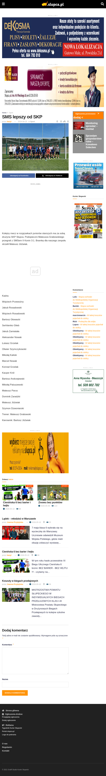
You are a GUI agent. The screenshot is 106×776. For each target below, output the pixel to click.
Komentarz (8, 644)
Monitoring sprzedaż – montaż (92, 126)
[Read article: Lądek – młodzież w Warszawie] (16, 533)
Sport (11, 113)
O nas (4, 744)
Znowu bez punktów (50, 502)
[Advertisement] (35, 205)
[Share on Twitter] (52, 175)
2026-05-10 (8, 509)
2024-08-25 (22, 121)
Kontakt (5, 751)
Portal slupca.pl (8, 731)
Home (4, 113)
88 (18, 509)
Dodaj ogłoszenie (9, 720)
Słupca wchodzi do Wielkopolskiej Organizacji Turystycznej (85, 300)
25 (48, 522)
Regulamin (7, 747)
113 (54, 506)
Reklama (8, 725)
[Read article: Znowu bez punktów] (53, 492)
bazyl (9, 121)
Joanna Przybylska (15, 522)
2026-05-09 (44, 506)
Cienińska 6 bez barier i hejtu (18, 551)
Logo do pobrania (9, 735)
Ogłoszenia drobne (12, 714)
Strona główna (10, 710)
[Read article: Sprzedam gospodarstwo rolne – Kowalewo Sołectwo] (78, 138)
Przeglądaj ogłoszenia (10, 717)
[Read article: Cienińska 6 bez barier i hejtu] (17, 492)
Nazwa (5, 679)
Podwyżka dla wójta (87, 321)
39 (48, 584)
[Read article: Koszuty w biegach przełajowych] (16, 595)
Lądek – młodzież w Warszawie (19, 518)
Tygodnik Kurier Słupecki (12, 728)
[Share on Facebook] (18, 175)
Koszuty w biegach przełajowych (20, 580)
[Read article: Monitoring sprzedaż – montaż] (78, 126)
